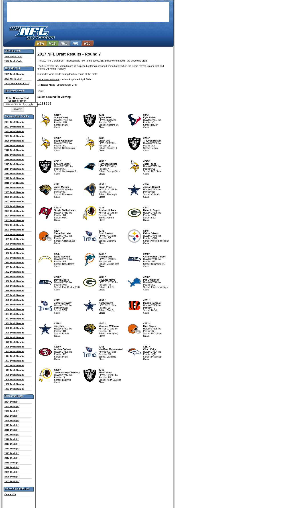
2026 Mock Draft (13, 56)
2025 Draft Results (14, 74)
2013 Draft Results (14, 173)
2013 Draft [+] (11, 453)
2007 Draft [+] (11, 481)
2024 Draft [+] (11, 401)
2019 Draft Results (14, 145)
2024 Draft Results (14, 122)
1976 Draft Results (14, 346)
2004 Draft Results (14, 215)
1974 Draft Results (14, 356)
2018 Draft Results (14, 150)
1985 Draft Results (14, 304)
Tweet (41, 90)
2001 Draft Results (14, 229)
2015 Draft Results (14, 164)
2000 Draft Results (14, 234)
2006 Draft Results (14, 206)
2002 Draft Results (14, 225)
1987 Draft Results (14, 295)
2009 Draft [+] (11, 472)
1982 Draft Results (14, 318)
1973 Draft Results (14, 360)
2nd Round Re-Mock (48, 79)
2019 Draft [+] (11, 425)
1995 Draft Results (14, 257)
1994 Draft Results (14, 262)
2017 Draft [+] (11, 434)
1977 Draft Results (14, 342)
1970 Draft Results (14, 374)
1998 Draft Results (14, 243)
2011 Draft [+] (11, 462)
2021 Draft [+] (11, 415)
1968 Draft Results (14, 384)
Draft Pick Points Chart (16, 83)
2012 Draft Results (14, 178)
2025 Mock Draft (13, 78)
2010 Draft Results (14, 187)
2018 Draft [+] (11, 429)
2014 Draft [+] (11, 448)
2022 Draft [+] (11, 411)
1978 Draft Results (14, 337)
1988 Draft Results (14, 290)
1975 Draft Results (14, 351)
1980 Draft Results (14, 328)
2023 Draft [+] (11, 406)
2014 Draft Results (14, 168)
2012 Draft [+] (11, 458)
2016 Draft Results (14, 159)
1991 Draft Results (14, 276)
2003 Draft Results (14, 220)
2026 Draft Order (13, 61)
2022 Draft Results (14, 131)
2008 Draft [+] (11, 476)
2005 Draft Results (14, 211)
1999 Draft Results (14, 239)
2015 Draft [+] (11, 443)
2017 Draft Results (14, 154)
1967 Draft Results (14, 388)
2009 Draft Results (14, 192)
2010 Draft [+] (11, 467)
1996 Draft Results (14, 253)
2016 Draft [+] (11, 439)
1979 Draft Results (14, 332)
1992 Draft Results (14, 271)
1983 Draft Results (14, 314)
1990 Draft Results (14, 281)
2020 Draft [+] (11, 420)
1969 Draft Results (14, 379)
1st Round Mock (46, 84)
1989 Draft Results (14, 285)
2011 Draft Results (14, 182)
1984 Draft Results (14, 309)
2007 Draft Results (14, 201)
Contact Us (10, 494)
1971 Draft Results (14, 370)
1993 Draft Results (14, 267)
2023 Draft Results (14, 126)
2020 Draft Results (14, 140)
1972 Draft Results (14, 365)
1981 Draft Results (14, 323)
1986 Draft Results (14, 299)
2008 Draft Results (14, 196)
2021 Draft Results (14, 136)
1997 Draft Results (14, 248)
